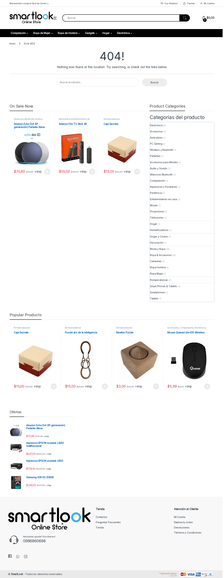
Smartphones (157, 292)
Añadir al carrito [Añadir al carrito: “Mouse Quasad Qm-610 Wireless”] (207, 386)
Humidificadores (159, 230)
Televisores (156, 217)
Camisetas (156, 261)
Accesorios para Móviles (164, 162)
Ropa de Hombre (67, 33)
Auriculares (156, 137)
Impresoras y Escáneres (163, 186)
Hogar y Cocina (159, 236)
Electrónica (123, 33)
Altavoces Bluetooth (24, 119)
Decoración (156, 242)
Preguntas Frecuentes (108, 522)
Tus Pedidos (168, 3)
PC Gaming (156, 143)
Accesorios (156, 131)
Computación (18, 33)
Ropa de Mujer (41, 33)
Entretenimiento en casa (163, 199)
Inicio (12, 43)
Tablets (154, 298)
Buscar (155, 82)
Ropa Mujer (156, 273)
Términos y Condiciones (187, 532)
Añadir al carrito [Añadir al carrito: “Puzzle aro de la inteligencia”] (105, 386)
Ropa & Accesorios (161, 255)
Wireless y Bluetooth (161, 149)
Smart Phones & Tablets (163, 286)
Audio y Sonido (158, 168)
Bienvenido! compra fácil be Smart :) (29, 3)
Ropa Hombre (158, 267)
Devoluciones (182, 527)
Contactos (101, 516)
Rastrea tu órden (183, 522)
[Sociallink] (10, 556)
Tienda (188, 3)
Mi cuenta (207, 3)
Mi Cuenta (179, 516)
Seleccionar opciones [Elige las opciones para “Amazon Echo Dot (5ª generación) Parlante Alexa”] (47, 172)
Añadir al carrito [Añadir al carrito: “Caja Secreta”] (137, 172)
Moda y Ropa (157, 248)
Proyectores (157, 211)
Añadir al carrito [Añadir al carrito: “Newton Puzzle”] (156, 386)
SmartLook (17, 574)
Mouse (154, 205)
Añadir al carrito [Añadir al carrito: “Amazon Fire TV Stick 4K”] (92, 172)
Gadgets (90, 33)
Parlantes (155, 155)
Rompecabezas (112, 119)
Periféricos (156, 192)
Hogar (105, 33)
